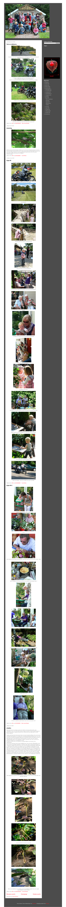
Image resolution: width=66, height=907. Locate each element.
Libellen (9, 728)
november (48, 90)
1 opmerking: (24, 155)
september (48, 93)
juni (47, 97)
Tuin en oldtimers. (12, 44)
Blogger (47, 903)
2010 (46, 86)
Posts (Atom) (15, 896)
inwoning (9, 128)
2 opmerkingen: (25, 891)
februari (47, 110)
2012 (46, 83)
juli (46, 96)
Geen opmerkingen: (25, 123)
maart (47, 109)
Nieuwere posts (11, 894)
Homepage (24, 894)
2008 (46, 114)
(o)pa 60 (9, 160)
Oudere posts (37, 894)
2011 (46, 85)
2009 (46, 88)
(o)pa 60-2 (9, 485)
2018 (46, 82)
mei (47, 106)
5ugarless (34, 903)
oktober (47, 92)
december (48, 89)
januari (47, 112)
